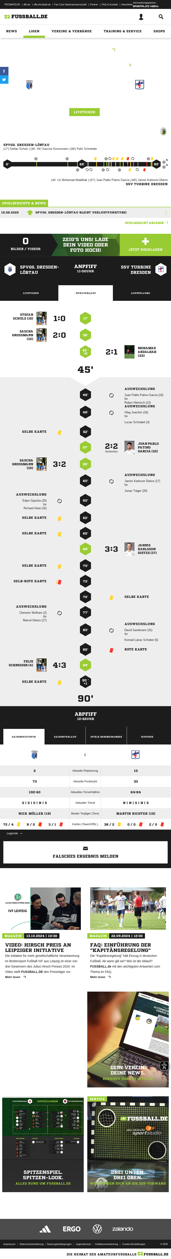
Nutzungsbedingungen (59, 1244)
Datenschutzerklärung (31, 1244)
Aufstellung (140, 293)
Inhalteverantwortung (106, 1244)
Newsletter (127, 4)
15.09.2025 (10, 212)
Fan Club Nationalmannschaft (70, 4)
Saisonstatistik (24, 737)
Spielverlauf (86, 293)
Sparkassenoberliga (85, 50)
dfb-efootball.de (42, 4)
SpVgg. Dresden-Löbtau (29, 103)
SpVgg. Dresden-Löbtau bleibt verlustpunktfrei (81, 212)
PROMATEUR (12, 4)
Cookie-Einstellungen (133, 1244)
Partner (94, 4)
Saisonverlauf (65, 737)
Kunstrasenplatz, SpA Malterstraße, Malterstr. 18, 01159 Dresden (85, 65)
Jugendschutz (83, 1244)
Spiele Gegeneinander (106, 737)
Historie (147, 737)
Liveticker (84, 112)
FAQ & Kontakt (110, 4)
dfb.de (26, 4)
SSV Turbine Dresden (139, 103)
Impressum (9, 1244)
